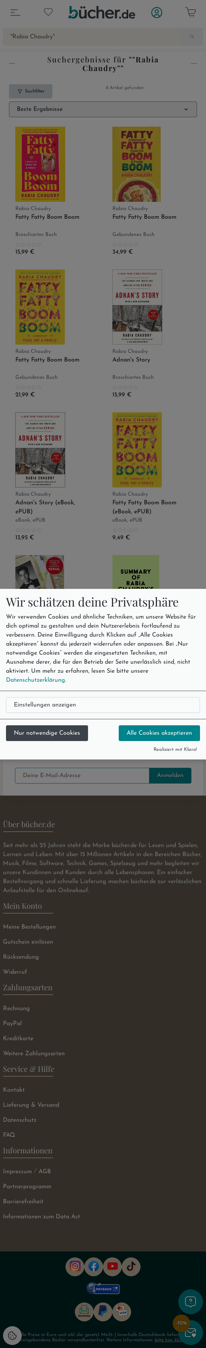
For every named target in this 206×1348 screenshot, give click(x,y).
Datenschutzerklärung (35, 680)
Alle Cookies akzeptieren (159, 733)
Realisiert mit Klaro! (175, 749)
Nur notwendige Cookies (47, 733)
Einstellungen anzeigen (45, 705)
